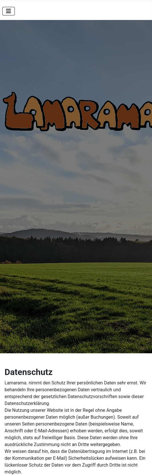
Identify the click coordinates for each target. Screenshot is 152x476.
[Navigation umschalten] (8, 11)
